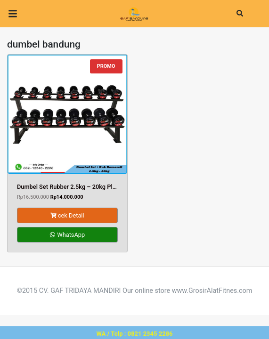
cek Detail (67, 215)
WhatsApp (67, 234)
